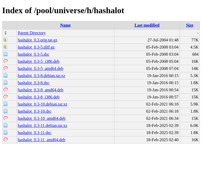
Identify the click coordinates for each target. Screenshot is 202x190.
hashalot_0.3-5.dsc (33, 54)
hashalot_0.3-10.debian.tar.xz (42, 104)
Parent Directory (32, 33)
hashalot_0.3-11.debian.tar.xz (42, 125)
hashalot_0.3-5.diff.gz (36, 47)
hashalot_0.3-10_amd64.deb (41, 118)
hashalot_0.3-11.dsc (34, 132)
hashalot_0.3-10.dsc (35, 111)
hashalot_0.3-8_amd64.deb (40, 90)
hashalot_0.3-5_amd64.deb (40, 68)
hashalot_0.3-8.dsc (33, 82)
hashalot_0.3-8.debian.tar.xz (41, 75)
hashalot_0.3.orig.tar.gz (37, 40)
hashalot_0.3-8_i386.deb (38, 97)
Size (190, 25)
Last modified (147, 25)
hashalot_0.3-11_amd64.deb (41, 139)
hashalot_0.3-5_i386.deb (38, 61)
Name (65, 25)
